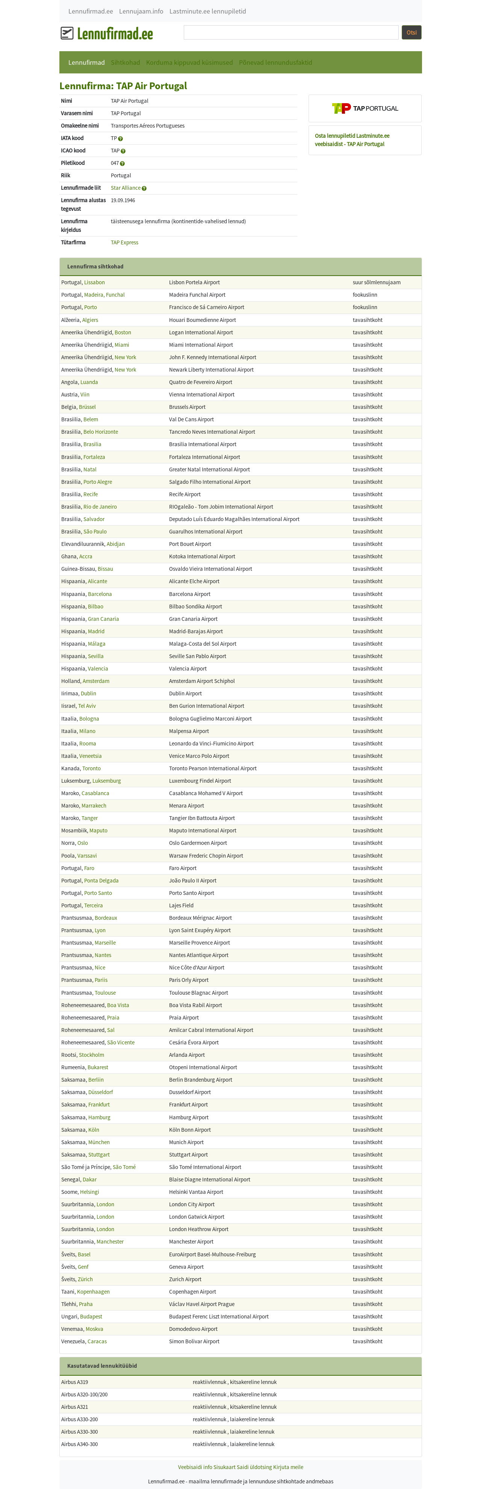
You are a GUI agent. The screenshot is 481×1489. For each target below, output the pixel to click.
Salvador (93, 519)
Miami (122, 344)
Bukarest (98, 1067)
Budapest (91, 1316)
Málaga (97, 643)
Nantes (103, 955)
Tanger (90, 817)
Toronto (91, 768)
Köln (93, 1129)
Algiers (90, 319)
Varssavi (87, 855)
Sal (111, 1029)
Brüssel (87, 406)
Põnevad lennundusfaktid (275, 62)
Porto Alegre (97, 481)
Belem (90, 419)
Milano (87, 731)
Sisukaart (224, 1467)
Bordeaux (106, 917)
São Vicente (121, 1042)
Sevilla (96, 656)
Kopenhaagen (93, 1291)
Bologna (89, 718)
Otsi (412, 32)
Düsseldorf (100, 1092)
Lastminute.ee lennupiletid (207, 11)
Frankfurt (99, 1104)
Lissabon (94, 282)
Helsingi (89, 1191)
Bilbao (95, 606)
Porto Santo (98, 892)
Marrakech (94, 805)
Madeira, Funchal (104, 294)
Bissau (105, 568)
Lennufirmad (86, 62)
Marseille (105, 942)
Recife (90, 494)
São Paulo (95, 531)
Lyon (100, 930)
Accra (85, 556)
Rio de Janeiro (100, 506)
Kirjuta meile (288, 1467)
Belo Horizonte (100, 431)
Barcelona (100, 593)
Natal (90, 469)
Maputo (98, 830)
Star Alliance (126, 187)
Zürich (85, 1279)
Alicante (97, 581)
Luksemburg (106, 780)
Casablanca (95, 793)
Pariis (101, 979)
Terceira (93, 905)
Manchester (110, 1241)
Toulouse (105, 992)
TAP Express (124, 242)
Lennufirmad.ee (90, 11)
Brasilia (92, 444)
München (99, 1142)
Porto (90, 307)
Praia (113, 1017)
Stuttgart (99, 1154)
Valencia (98, 668)
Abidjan (116, 543)
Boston (123, 332)
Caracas (97, 1341)
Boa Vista (118, 1005)
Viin (84, 394)
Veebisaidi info (195, 1467)
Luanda (89, 382)
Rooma (87, 743)
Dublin (88, 693)
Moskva (94, 1328)
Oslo (82, 842)
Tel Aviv (87, 705)
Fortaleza (94, 456)
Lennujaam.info (141, 11)
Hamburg (99, 1117)
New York (125, 357)
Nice (100, 967)
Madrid (96, 631)
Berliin (96, 1079)
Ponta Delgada (101, 880)
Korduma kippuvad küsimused (189, 62)
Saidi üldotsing (254, 1467)
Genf (83, 1266)
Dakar (90, 1179)
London (105, 1204)
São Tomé (124, 1166)
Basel (84, 1254)
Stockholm (91, 1054)
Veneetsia (90, 755)
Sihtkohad (125, 62)
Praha (86, 1304)
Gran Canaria (103, 618)
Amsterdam (96, 680)
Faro (89, 868)
